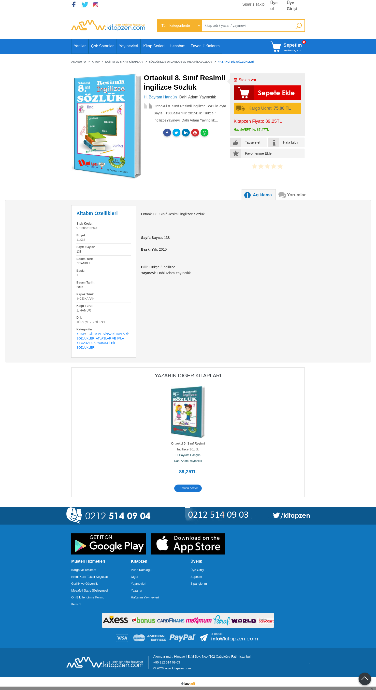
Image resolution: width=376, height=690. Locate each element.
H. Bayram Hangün (188, 455)
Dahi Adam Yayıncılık (188, 461)
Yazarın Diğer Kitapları (188, 375)
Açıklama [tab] (262, 194)
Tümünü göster (188, 488)
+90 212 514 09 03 (166, 662)
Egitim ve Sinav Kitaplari (107, 334)
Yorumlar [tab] (296, 194)
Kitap (80, 334)
